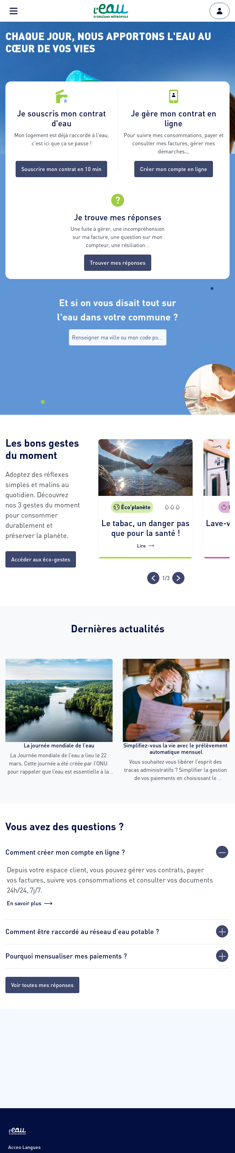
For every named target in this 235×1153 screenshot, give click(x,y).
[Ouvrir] (222, 931)
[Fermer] (222, 852)
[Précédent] (153, 578)
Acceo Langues (24, 1147)
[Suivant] (178, 578)
